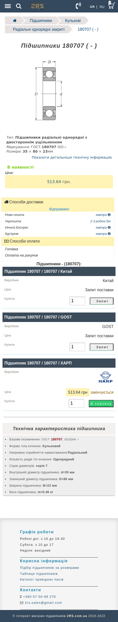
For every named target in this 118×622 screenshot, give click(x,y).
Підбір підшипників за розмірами (49, 568)
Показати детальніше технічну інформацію (72, 157)
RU (102, 6)
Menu (7, 3)
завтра (103, 215)
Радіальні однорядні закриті (38, 29)
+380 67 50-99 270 (39, 597)
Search (18, 6)
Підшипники (41, 20)
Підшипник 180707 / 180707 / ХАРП (38, 363)
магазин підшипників (49, 616)
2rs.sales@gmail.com (43, 603)
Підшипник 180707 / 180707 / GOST (38, 317)
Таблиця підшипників (39, 574)
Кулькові (73, 20)
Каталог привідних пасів (42, 579)
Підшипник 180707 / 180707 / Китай (38, 271)
